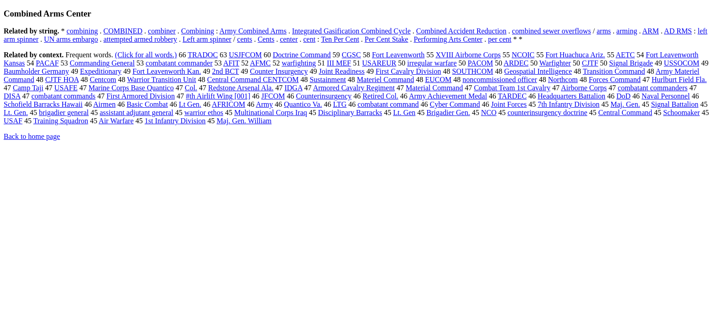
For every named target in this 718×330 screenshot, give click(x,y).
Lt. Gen (404, 112)
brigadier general (64, 112)
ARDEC (516, 63)
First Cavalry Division (408, 71)
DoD (623, 96)
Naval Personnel (666, 96)
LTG (340, 104)
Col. (191, 88)
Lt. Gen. (16, 112)
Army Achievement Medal (448, 96)
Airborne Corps (584, 88)
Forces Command (615, 79)
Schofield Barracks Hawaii (43, 104)
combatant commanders (652, 88)
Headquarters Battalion (571, 96)
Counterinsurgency (323, 96)
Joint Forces (509, 104)
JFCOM (273, 96)
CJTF (590, 63)
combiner (161, 31)
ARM (650, 31)
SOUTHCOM (472, 71)
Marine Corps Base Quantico (131, 88)
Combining (197, 31)
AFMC (260, 63)
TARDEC (512, 96)
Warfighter (555, 63)
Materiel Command (385, 79)
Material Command (434, 88)
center (289, 39)
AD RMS (678, 31)
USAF (13, 121)
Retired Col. (380, 96)
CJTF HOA (62, 79)
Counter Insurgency (279, 71)
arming (626, 31)
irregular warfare (432, 63)
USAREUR (379, 63)
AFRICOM (228, 104)
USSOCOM (681, 63)
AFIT (231, 63)
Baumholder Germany (36, 71)
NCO (488, 112)
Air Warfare (116, 121)
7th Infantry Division (568, 104)
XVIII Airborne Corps (467, 55)
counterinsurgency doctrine (547, 112)
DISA (12, 96)
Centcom (103, 79)
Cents (266, 39)
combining (82, 31)
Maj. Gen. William (244, 121)
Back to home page (32, 136)
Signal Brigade (631, 63)
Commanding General (102, 63)
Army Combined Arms (253, 31)
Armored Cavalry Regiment (354, 88)
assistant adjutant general (137, 112)
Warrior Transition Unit (161, 79)
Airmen (104, 104)
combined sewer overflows (551, 31)
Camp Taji (28, 88)
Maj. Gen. (625, 104)
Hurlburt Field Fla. (679, 79)
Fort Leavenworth (398, 55)
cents (244, 39)
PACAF (47, 63)
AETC (625, 55)
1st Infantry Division (175, 121)
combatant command (388, 104)
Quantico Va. (303, 104)
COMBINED (122, 31)
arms (604, 31)
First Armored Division (140, 96)
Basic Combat (147, 104)
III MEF (339, 63)
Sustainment (328, 79)
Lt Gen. (190, 104)
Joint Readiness (341, 71)
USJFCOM (245, 55)
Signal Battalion (675, 104)
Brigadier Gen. (448, 112)
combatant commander (179, 63)
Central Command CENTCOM (253, 79)
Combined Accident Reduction (461, 31)
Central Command (625, 112)
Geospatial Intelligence (538, 71)
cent (309, 39)
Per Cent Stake (386, 39)
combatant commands (63, 96)
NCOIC (522, 55)
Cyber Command (455, 104)
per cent (499, 39)
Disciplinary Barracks (350, 112)
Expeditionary (101, 71)
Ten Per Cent (340, 39)
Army (264, 104)
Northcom (563, 79)
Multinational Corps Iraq (270, 112)
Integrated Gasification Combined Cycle (351, 31)
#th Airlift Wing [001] (218, 96)
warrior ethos (204, 112)
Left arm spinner (207, 39)
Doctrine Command (302, 55)
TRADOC (203, 55)
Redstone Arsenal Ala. (241, 88)
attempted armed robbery (140, 39)
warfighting (299, 63)
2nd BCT (225, 71)
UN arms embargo (71, 39)
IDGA (293, 88)
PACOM (480, 63)
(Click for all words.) (146, 55)
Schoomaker (681, 112)
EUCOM (438, 79)
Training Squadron (60, 121)
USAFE (66, 88)
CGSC (351, 55)
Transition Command (614, 71)
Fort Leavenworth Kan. (166, 71)
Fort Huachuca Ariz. (575, 55)
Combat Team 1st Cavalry (512, 88)
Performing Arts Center (447, 39)
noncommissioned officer (499, 79)
